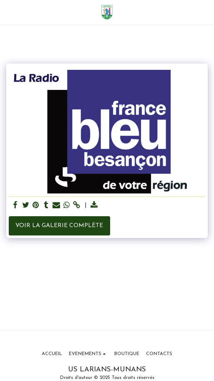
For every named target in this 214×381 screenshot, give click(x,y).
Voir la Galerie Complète (59, 225)
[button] (9, 12)
